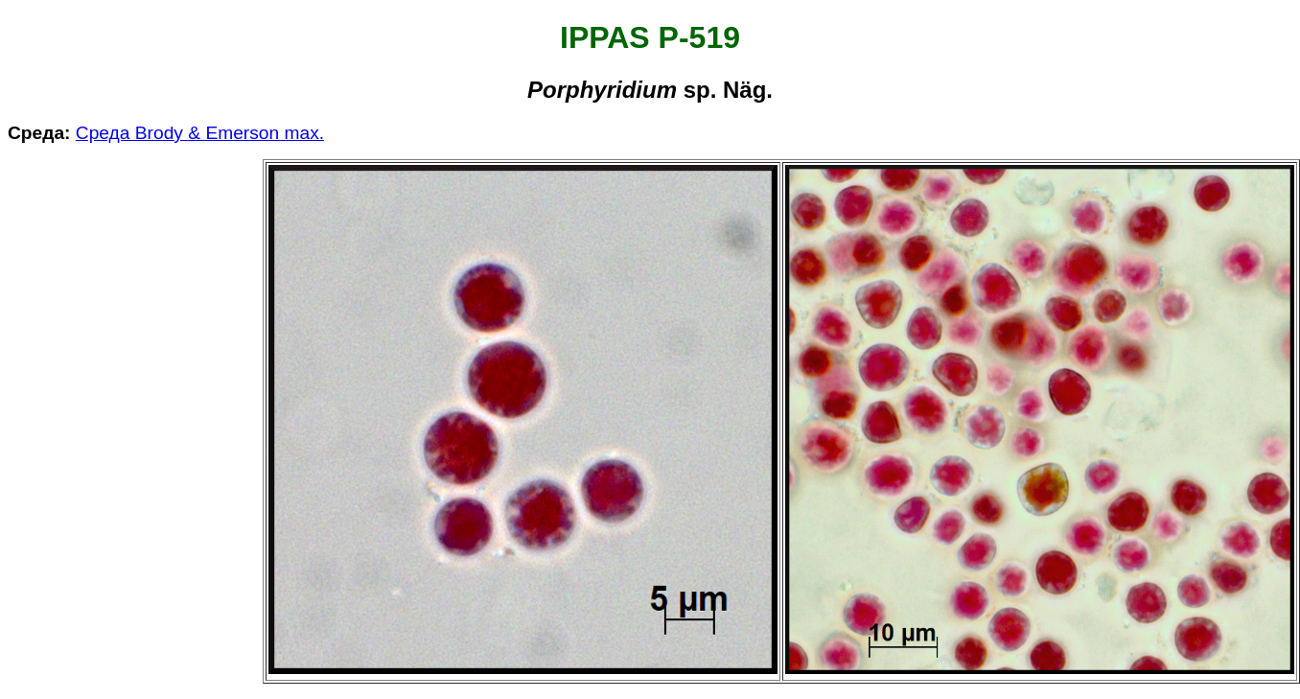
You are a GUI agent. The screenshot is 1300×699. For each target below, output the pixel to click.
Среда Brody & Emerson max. (200, 133)
